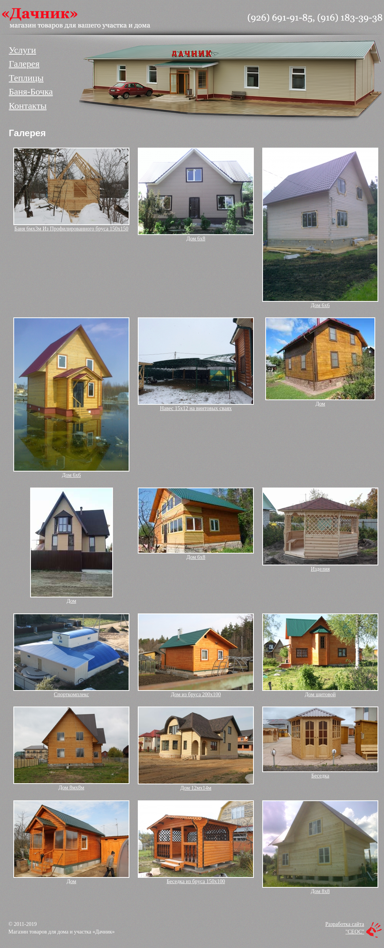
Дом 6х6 (320, 305)
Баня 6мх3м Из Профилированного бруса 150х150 (72, 229)
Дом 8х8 (320, 891)
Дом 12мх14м (195, 788)
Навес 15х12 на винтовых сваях (196, 408)
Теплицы (26, 78)
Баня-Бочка (31, 92)
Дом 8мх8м (71, 787)
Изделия (320, 569)
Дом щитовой (320, 694)
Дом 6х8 (195, 238)
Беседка (320, 776)
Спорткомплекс (71, 694)
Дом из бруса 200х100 (196, 694)
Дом (320, 404)
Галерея (24, 64)
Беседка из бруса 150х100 (195, 881)
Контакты (28, 106)
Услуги (22, 50)
